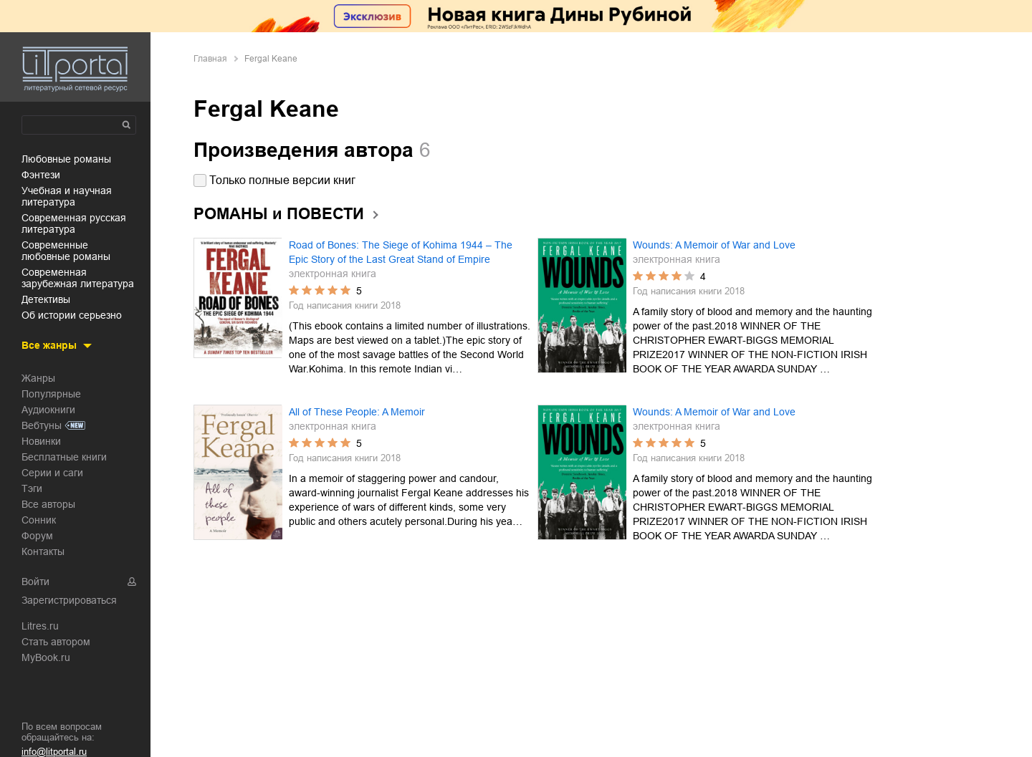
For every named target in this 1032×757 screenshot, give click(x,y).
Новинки (41, 441)
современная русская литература (74, 223)
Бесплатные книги (64, 457)
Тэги (32, 488)
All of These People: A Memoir (357, 412)
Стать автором (56, 641)
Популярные (51, 394)
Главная (210, 59)
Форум (37, 535)
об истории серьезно (72, 315)
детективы (46, 299)
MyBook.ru (46, 657)
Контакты (43, 551)
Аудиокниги (48, 409)
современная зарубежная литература (78, 277)
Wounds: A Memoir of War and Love (714, 245)
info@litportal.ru (54, 751)
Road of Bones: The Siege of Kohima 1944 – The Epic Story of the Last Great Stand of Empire (400, 252)
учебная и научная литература (67, 196)
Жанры (38, 378)
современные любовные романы (66, 250)
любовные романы (66, 159)
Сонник (39, 520)
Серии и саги (52, 472)
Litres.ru (40, 626)
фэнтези (41, 174)
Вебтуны (42, 425)
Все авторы (48, 504)
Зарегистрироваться (69, 600)
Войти (35, 581)
